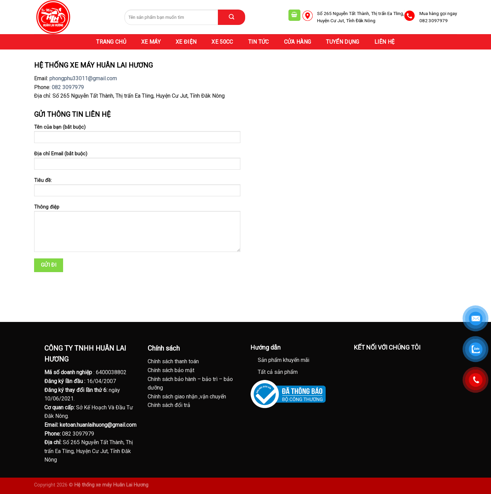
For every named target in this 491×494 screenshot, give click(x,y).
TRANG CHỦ (111, 42)
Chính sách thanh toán (173, 361)
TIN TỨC (258, 42)
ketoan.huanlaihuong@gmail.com (98, 425)
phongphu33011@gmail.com (83, 78)
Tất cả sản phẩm (278, 372)
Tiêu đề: (137, 189)
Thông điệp (137, 230)
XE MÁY (151, 42)
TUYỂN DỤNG (342, 42)
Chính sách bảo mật (171, 370)
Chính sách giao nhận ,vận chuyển (187, 396)
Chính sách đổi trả (169, 405)
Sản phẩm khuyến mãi (283, 360)
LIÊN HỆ (384, 42)
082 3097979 (68, 87)
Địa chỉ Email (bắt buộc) (137, 162)
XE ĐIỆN (186, 42)
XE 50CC (222, 42)
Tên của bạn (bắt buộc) (137, 136)
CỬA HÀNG (297, 42)
